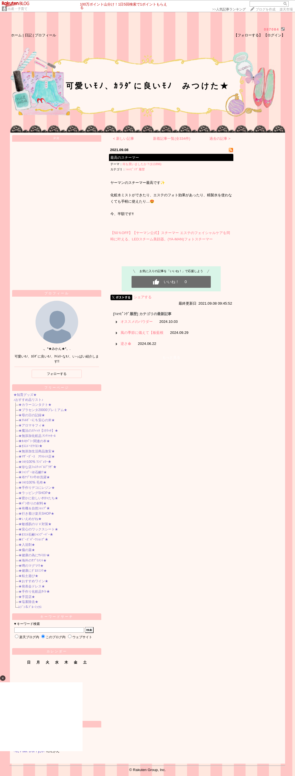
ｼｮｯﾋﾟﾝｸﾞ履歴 (135, 169)
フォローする (57, 374)
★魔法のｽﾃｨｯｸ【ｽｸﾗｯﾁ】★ (38, 431)
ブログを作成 (265, 9)
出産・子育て (18, 9)
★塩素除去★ (28, 602)
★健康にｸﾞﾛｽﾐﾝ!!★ (32, 571)
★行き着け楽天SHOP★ (36, 513)
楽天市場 (286, 9)
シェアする (143, 297)
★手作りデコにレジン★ (36, 488)
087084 (271, 29)
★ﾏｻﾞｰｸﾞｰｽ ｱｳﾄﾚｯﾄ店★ (36, 456)
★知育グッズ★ (25, 395)
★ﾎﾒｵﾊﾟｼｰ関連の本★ (34, 441)
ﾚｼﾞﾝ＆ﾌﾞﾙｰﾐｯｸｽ (30, 607)
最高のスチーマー (124, 157)
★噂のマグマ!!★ (30, 566)
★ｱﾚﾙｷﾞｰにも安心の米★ (36, 420)
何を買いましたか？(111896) (142, 164)
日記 (28, 35)
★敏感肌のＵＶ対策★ (34, 524)
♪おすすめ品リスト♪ (28, 400)
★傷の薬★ (26, 550)
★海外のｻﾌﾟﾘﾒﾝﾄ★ (32, 560)
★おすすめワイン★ (33, 581)
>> (229, 9)
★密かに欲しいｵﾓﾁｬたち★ (38, 498)
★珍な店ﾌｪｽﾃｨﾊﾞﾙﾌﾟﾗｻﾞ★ (37, 467)
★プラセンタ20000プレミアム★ (42, 410)
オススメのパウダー (137, 321)
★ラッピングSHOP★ (34, 493)
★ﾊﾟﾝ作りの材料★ (32, 503)
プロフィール (45, 35)
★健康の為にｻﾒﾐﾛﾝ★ (34, 555)
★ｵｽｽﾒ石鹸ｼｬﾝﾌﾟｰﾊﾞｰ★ (35, 534)
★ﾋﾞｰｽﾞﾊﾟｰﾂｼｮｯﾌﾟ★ (33, 539)
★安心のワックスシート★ (38, 529)
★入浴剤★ (26, 545)
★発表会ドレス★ (31, 586)
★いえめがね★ (30, 519)
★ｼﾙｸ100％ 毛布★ (32, 482)
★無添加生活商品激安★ (36, 451)
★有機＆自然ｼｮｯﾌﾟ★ (34, 508)
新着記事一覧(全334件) (171, 138)
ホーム (16, 35)
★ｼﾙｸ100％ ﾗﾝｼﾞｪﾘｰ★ (34, 462)
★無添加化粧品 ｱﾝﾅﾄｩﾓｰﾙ (37, 436)
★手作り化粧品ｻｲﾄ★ (34, 592)
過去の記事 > (220, 138)
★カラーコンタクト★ (34, 405)
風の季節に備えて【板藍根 (142, 333)
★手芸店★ (26, 597)
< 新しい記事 (123, 138)
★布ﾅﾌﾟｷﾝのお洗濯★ (34, 477)
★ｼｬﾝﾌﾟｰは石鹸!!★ (32, 472)
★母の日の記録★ (31, 415)
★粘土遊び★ (28, 576)
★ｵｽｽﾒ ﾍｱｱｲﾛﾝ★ (30, 446)
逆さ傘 (126, 344)
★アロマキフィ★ (31, 425)
